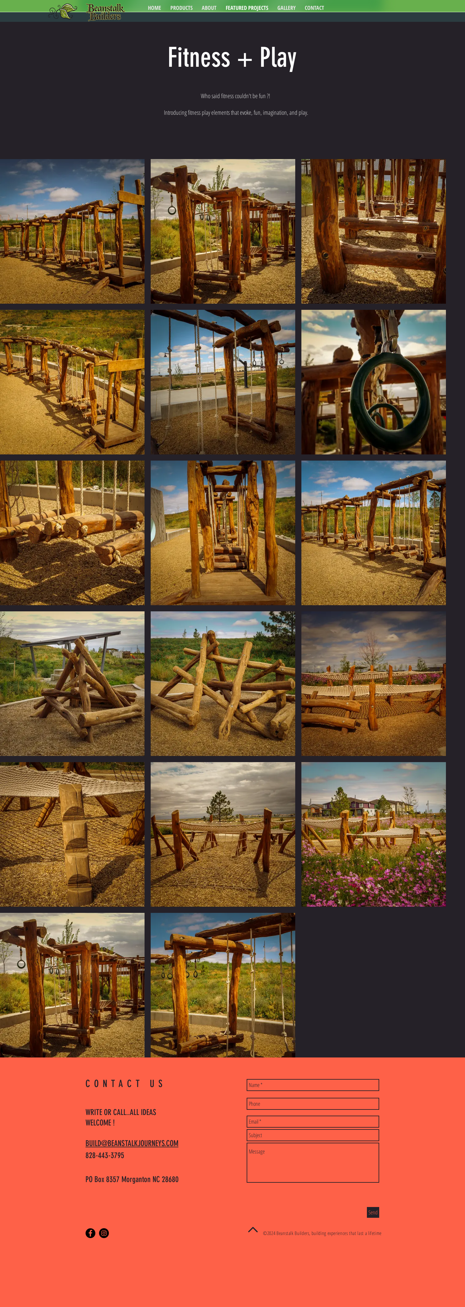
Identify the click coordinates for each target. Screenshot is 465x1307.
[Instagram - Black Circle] (104, 1233)
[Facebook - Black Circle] (90, 1233)
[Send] (373, 1212)
